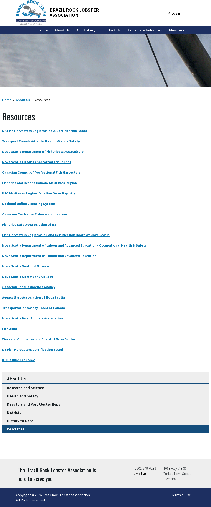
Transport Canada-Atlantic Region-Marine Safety (41, 141)
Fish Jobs (9, 328)
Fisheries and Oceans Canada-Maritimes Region (39, 183)
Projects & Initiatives (145, 30)
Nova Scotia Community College (28, 276)
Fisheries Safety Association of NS (29, 224)
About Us (62, 30)
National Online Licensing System (28, 203)
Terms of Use (181, 495)
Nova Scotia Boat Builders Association (32, 318)
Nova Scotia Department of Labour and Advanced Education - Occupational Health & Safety (74, 245)
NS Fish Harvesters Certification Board (32, 349)
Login (175, 13)
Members (176, 30)
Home (43, 30)
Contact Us (111, 30)
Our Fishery (86, 30)
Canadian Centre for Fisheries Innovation (34, 214)
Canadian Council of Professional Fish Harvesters (41, 172)
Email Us (140, 473)
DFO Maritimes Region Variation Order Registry (39, 193)
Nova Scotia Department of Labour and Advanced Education (49, 256)
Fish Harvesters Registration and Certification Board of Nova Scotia (56, 235)
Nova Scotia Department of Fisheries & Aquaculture (43, 151)
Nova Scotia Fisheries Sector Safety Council (36, 162)
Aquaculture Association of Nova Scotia (33, 297)
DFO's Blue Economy (18, 360)
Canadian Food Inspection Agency (28, 287)
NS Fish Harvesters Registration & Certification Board (44, 130)
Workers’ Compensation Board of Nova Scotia (38, 339)
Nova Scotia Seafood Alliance (25, 266)
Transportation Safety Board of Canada (33, 308)
